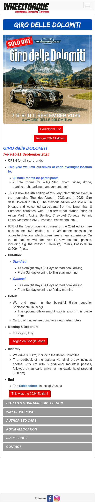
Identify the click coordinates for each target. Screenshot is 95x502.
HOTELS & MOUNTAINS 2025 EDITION (34, 403)
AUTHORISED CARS (21, 420)
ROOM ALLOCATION (21, 429)
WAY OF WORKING (20, 412)
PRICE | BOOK (17, 438)
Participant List (50, 129)
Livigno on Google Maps (28, 341)
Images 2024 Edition (50, 138)
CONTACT (13, 446)
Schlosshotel (29, 385)
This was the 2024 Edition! (29, 393)
